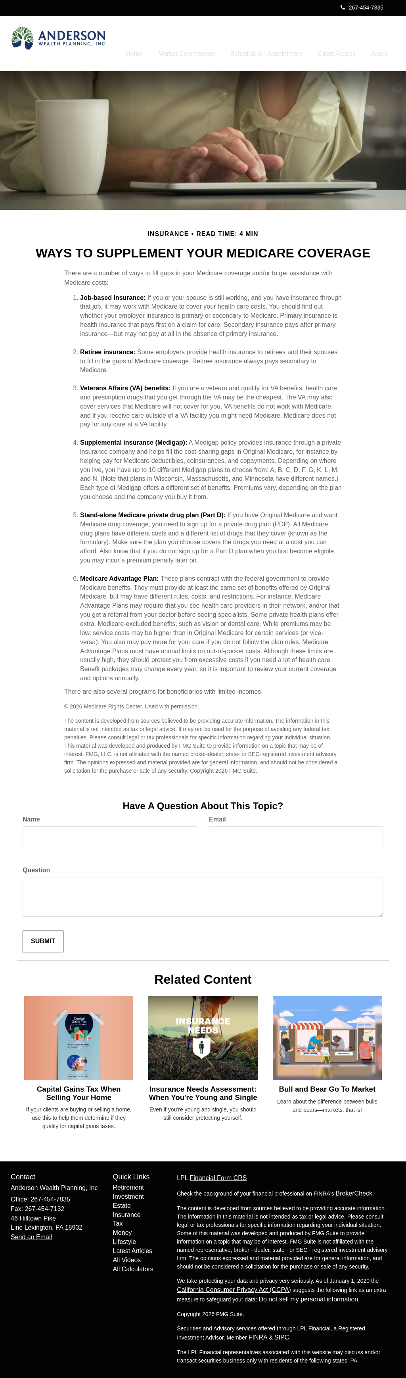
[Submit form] (43, 939)
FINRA (258, 1335)
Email (217, 817)
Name (31, 817)
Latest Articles (133, 1249)
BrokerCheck (353, 1191)
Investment (128, 1194)
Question (36, 868)
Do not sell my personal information (308, 1297)
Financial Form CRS (218, 1176)
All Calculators (133, 1267)
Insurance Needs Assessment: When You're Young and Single (203, 1091)
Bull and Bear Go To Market (327, 1087)
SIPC (281, 1335)
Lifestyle (124, 1239)
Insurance (127, 1212)
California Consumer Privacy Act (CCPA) (234, 1288)
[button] (205, 41)
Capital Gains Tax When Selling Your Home (79, 1091)
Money (122, 1231)
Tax (118, 1222)
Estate (122, 1203)
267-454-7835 (362, 7)
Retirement (128, 1185)
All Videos (127, 1258)
